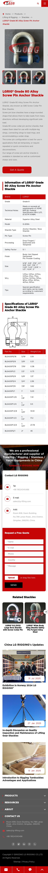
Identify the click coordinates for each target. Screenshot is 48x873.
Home (7, 14)
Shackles (25, 17)
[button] (45, 612)
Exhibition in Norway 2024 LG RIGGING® (19, 686)
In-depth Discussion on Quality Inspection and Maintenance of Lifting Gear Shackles (23, 733)
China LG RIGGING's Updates (24, 645)
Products (19, 14)
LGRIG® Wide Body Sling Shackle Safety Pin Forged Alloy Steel (35, 629)
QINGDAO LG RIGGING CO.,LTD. (28, 854)
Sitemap (17, 862)
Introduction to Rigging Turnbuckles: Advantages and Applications (23, 779)
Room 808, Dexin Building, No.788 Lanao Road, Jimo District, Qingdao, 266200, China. (28, 516)
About (9, 811)
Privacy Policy (28, 862)
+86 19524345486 (21, 490)
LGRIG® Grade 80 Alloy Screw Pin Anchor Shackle (20, 22)
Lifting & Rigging (10, 17)
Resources (12, 804)
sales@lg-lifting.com (22, 501)
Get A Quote (17, 170)
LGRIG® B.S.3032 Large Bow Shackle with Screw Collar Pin (13, 628)
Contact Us (12, 817)
